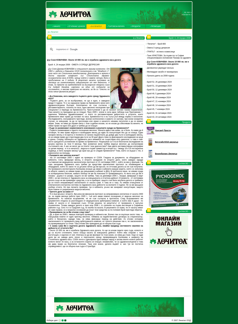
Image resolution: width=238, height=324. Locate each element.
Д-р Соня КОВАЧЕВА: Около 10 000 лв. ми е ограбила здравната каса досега (168, 63)
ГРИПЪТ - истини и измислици (161, 52)
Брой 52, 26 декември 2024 (159, 82)
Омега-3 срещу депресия (158, 48)
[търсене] (95, 49)
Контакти (186, 14)
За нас (187, 12)
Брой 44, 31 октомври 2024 (159, 113)
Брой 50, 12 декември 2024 (159, 90)
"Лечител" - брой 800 (156, 44)
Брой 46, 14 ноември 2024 (159, 105)
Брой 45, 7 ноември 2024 (158, 109)
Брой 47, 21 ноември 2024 (159, 101)
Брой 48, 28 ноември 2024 (159, 97)
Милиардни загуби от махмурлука (162, 72)
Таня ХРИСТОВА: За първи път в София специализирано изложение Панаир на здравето (169, 56)
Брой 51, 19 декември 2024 (159, 86)
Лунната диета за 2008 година (160, 76)
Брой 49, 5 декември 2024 (159, 93)
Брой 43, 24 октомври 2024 (159, 117)
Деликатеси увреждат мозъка (160, 68)
